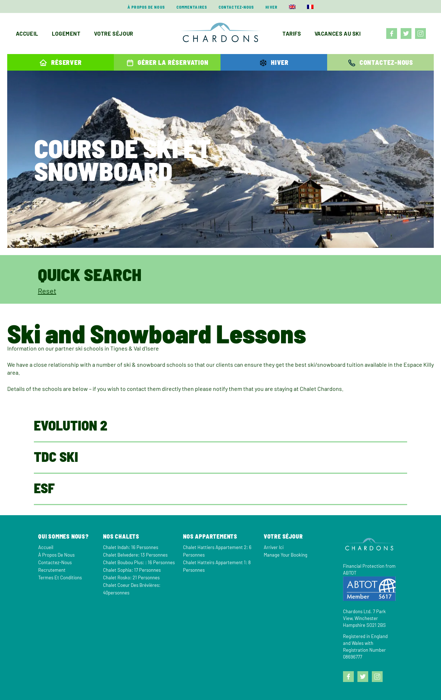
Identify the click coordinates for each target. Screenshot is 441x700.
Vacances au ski (338, 33)
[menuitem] (292, 7)
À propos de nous (146, 7)
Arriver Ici (274, 547)
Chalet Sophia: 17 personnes (132, 570)
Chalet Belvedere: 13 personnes (135, 555)
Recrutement (52, 570)
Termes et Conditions (60, 577)
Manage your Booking (285, 555)
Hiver (271, 7)
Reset (47, 290)
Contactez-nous (236, 7)
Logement (66, 33)
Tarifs (291, 33)
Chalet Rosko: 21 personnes (131, 577)
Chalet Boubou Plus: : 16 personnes (139, 562)
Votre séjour (113, 33)
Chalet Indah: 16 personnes (130, 547)
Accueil (27, 33)
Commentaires (192, 7)
